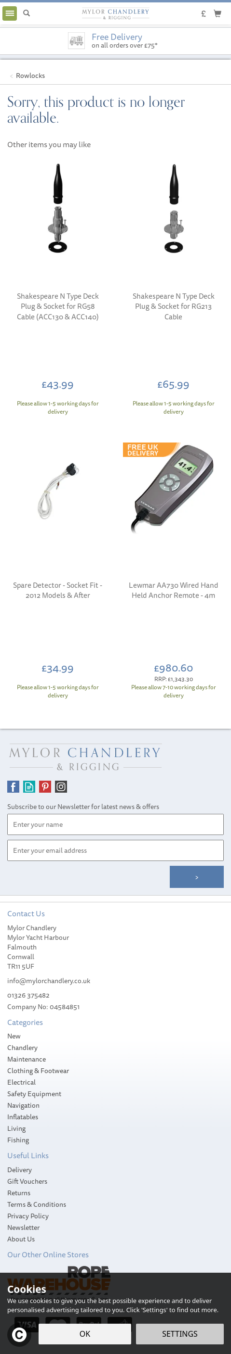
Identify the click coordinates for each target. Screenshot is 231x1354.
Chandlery (22, 1047)
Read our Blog (29, 787)
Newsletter (23, 1227)
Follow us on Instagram (61, 787)
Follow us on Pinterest (45, 787)
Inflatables (22, 1117)
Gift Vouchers (27, 1181)
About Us (21, 1239)
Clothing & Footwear (38, 1071)
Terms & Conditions (36, 1204)
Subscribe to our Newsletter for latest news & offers (83, 806)
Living (16, 1128)
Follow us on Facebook (13, 787)
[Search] (26, 13)
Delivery (19, 1170)
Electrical (21, 1082)
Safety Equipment (34, 1094)
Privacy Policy (28, 1216)
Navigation (23, 1105)
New (14, 1036)
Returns (18, 1193)
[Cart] (217, 13)
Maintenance (26, 1059)
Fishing (18, 1140)
